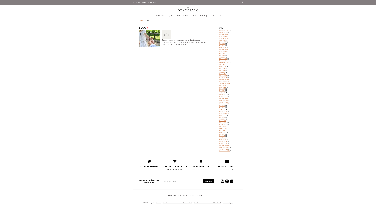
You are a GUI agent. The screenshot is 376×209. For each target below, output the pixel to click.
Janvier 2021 (223, 78)
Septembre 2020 (224, 83)
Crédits (158, 203)
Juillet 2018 (222, 115)
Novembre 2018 (224, 113)
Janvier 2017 (223, 143)
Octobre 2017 (223, 128)
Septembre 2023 (224, 38)
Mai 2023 (222, 46)
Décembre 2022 (224, 49)
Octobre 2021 (223, 61)
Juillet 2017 (222, 132)
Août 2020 (222, 85)
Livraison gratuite (149, 166)
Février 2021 (223, 76)
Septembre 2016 (224, 151)
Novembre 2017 (224, 126)
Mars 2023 (222, 47)
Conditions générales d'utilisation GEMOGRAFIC (177, 203)
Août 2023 (222, 40)
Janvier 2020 (223, 96)
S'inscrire (208, 181)
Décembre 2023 (224, 34)
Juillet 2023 (222, 42)
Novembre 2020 (224, 81)
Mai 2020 (222, 91)
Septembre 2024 (224, 31)
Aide (206, 196)
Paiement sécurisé (227, 166)
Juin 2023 (222, 44)
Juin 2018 (222, 117)
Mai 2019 (222, 108)
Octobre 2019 (223, 102)
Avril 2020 (222, 93)
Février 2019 (223, 111)
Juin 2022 (222, 55)
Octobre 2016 (223, 149)
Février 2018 (223, 123)
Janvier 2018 (223, 124)
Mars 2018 (222, 121)
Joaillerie (217, 16)
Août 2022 (222, 53)
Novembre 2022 (224, 51)
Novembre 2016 (224, 147)
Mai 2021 (222, 70)
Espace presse (188, 196)
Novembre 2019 (224, 100)
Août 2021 (222, 64)
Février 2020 (223, 94)
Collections (183, 16)
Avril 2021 (222, 72)
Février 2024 (223, 32)
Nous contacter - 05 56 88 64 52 (144, 2)
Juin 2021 (222, 68)
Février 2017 (223, 141)
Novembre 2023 (224, 36)
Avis (195, 16)
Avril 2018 (222, 119)
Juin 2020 (222, 89)
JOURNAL (199, 196)
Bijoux (171, 16)
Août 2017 (222, 130)
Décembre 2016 (224, 145)
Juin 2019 (222, 106)
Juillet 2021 (222, 66)
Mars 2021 (222, 74)
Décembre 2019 (224, 98)
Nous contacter (201, 166)
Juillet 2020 (222, 87)
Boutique (204, 16)
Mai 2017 (222, 136)
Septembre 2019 (224, 104)
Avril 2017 (222, 138)
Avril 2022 (222, 57)
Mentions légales (228, 203)
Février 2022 (223, 59)
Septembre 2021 (224, 62)
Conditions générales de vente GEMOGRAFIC (207, 203)
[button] (242, 2)
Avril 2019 (222, 109)
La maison (159, 16)
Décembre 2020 (224, 79)
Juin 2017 (222, 134)
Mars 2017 (222, 140)
